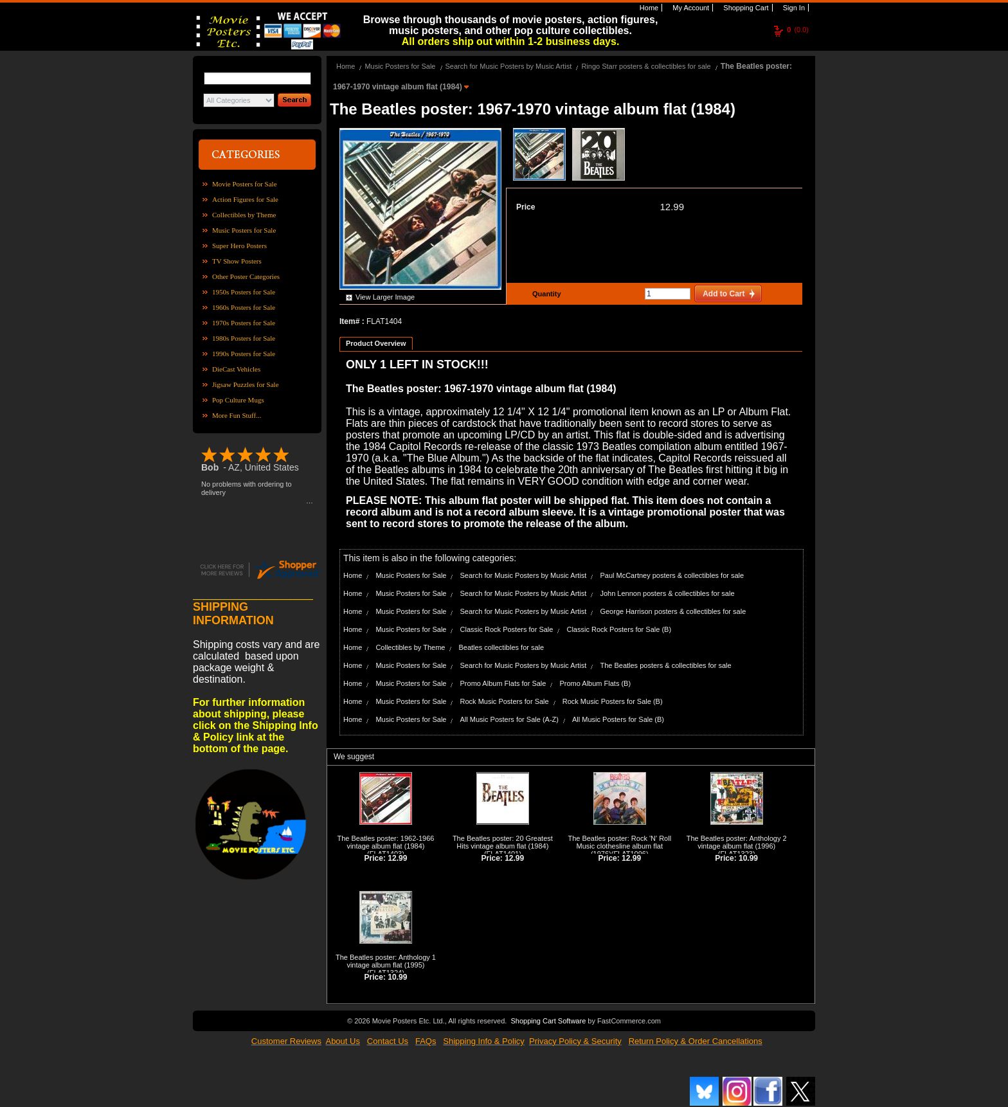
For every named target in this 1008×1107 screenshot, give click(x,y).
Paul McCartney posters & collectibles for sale (672, 575)
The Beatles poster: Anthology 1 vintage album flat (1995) (386, 961)
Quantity (545, 294)
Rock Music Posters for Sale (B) (612, 701)
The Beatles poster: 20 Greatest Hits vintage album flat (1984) (503, 842)
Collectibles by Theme (244, 215)
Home (648, 8)
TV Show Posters (237, 261)
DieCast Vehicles (236, 369)
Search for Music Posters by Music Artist (509, 66)
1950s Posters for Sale (243, 292)
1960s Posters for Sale (243, 307)
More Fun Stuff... (237, 415)
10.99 (748, 858)
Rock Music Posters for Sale (504, 701)
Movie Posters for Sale (244, 184)
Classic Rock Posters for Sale (507, 629)
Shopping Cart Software (548, 1021)
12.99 (672, 206)
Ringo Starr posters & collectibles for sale (645, 66)
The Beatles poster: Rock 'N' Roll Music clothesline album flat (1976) (619, 846)
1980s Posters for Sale (243, 338)
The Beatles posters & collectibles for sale (665, 665)
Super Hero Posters (239, 245)
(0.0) (798, 29)
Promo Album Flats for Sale (503, 683)
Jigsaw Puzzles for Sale (245, 384)
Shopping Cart (744, 8)
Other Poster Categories (246, 276)
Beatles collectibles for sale (501, 647)
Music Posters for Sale (244, 230)
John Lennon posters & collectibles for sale (667, 593)
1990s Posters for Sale (243, 353)
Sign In (793, 8)
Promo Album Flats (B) (595, 683)
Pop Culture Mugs (238, 400)
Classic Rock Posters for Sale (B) (618, 629)
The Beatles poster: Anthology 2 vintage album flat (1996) (737, 842)
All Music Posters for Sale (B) (618, 719)
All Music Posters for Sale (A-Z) (509, 719)
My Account (689, 8)
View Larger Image (385, 297)
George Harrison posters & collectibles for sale (673, 611)
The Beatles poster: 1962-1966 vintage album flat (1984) (385, 842)
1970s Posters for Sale (243, 323)
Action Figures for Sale (245, 199)
